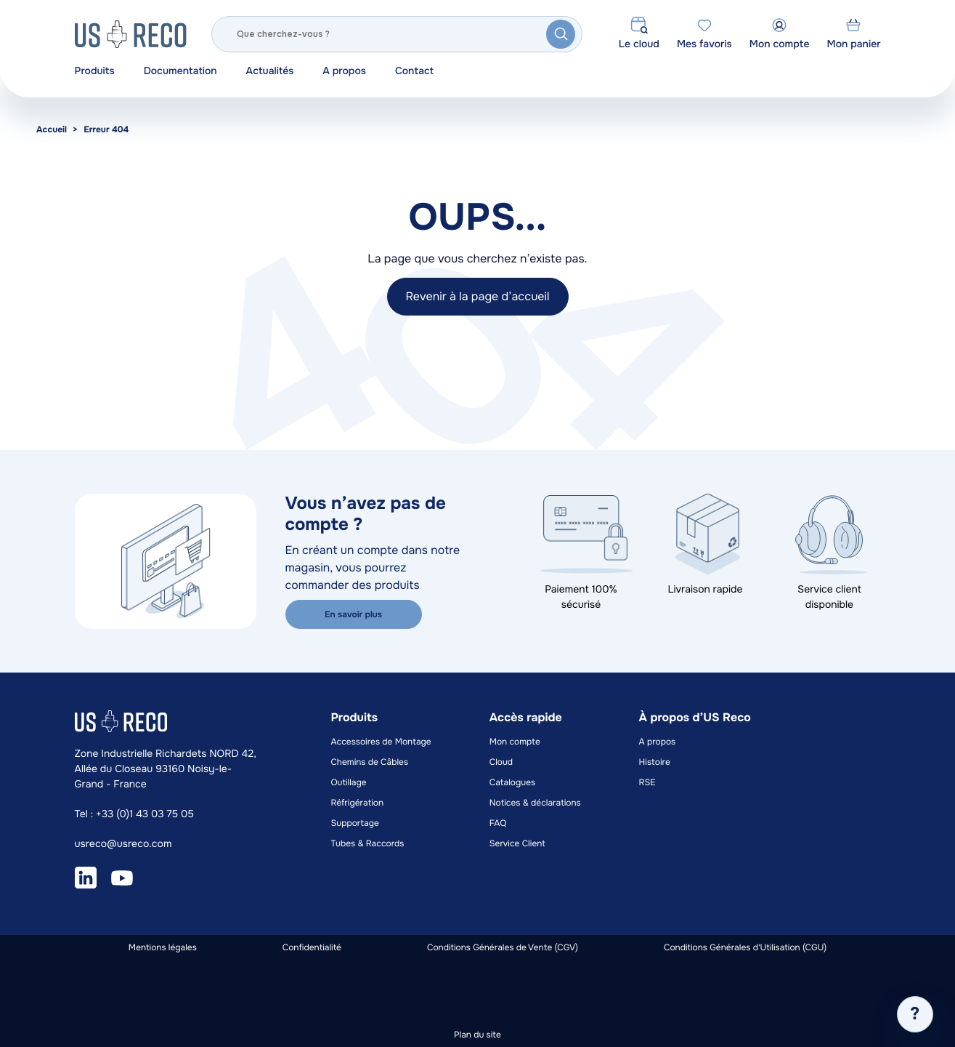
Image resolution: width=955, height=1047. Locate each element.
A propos (344, 71)
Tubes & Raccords (367, 843)
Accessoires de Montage (380, 741)
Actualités (270, 71)
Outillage (348, 782)
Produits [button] (95, 71)
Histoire (654, 762)
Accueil (51, 129)
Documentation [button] (180, 71)
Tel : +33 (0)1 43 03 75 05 (134, 814)
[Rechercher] (397, 34)
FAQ (498, 823)
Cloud (501, 762)
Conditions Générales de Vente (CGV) (502, 947)
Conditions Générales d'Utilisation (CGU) (745, 947)
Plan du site (477, 1034)
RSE (647, 782)
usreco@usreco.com (123, 844)
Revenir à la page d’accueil (477, 296)
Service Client (517, 843)
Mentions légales (163, 947)
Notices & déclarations (535, 803)
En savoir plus (353, 614)
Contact (414, 71)
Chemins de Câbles (369, 762)
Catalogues (512, 782)
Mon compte (514, 741)
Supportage (354, 823)
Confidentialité (312, 947)
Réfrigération (356, 803)
